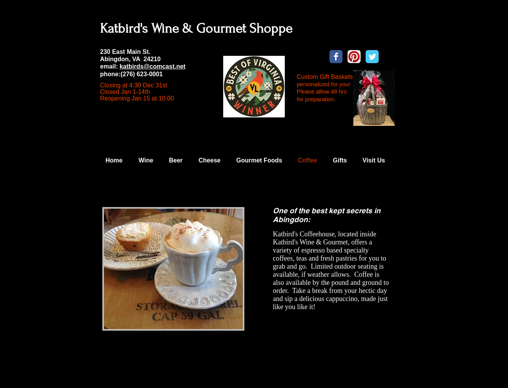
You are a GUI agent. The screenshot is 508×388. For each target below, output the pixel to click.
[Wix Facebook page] (336, 56)
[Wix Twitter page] (372, 56)
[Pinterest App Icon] (354, 56)
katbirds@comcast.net (152, 66)
